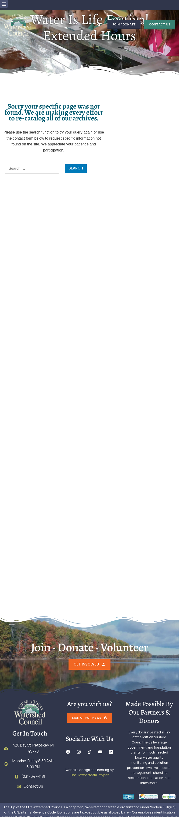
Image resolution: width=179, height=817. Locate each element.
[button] (4, 4)
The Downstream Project (89, 775)
